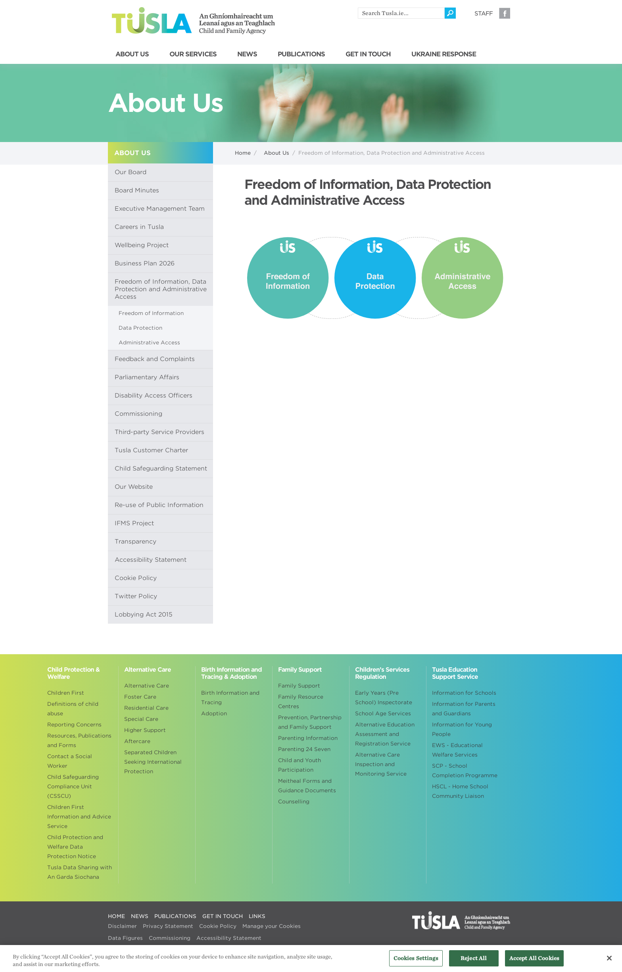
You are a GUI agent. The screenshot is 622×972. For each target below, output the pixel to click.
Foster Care (140, 697)
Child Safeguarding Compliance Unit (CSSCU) (73, 786)
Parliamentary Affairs (147, 377)
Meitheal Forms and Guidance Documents (307, 785)
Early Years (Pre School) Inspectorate (383, 697)
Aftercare (137, 741)
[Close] (609, 963)
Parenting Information (308, 738)
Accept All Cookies (534, 963)
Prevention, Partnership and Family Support (310, 722)
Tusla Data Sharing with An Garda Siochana (79, 872)
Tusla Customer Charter (151, 450)
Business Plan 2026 (145, 263)
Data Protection (140, 328)
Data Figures (125, 938)
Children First (65, 693)
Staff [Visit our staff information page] (483, 13)
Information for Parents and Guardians (463, 709)
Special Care (141, 719)
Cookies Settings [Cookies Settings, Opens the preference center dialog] (416, 963)
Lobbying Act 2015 (144, 614)
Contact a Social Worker (69, 761)
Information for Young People (462, 729)
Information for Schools (464, 693)
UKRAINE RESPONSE (443, 54)
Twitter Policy (136, 596)
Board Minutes (137, 190)
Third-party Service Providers (159, 432)
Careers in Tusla (139, 227)
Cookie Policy (136, 578)
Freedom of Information (151, 313)
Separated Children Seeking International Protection (153, 761)
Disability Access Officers (153, 395)
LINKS (257, 916)
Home (243, 153)
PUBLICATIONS (301, 54)
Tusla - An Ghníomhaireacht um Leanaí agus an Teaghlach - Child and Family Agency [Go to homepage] (193, 20)
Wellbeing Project (142, 245)
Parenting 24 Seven (304, 749)
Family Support (299, 686)
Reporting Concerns (74, 725)
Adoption (214, 714)
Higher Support (145, 730)
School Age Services (383, 714)
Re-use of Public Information (159, 505)
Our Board (130, 172)
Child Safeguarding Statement (161, 468)
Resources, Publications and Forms (79, 740)
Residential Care (146, 708)
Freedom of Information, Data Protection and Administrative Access (161, 289)
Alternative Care (146, 686)
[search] (401, 13)
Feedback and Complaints (155, 359)
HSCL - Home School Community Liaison (460, 791)
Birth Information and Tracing (230, 697)
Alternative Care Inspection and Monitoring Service (381, 764)
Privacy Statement (168, 926)
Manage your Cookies (271, 926)
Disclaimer (122, 926)
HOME (116, 916)
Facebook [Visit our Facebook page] (504, 13)
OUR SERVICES (193, 54)
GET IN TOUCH (368, 54)
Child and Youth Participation (299, 765)
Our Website (134, 486)
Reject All (474, 963)
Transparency (135, 541)
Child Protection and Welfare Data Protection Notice (75, 846)
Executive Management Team (160, 208)
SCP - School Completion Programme (464, 770)
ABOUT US (132, 54)
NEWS (247, 54)
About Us (276, 153)
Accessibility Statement (150, 559)
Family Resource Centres (300, 701)
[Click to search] (450, 13)
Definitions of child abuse (72, 709)
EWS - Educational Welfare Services (457, 750)
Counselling (293, 802)
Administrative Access (149, 343)
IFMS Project (134, 523)
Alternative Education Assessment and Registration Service (385, 734)
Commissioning (138, 413)
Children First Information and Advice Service (79, 816)
